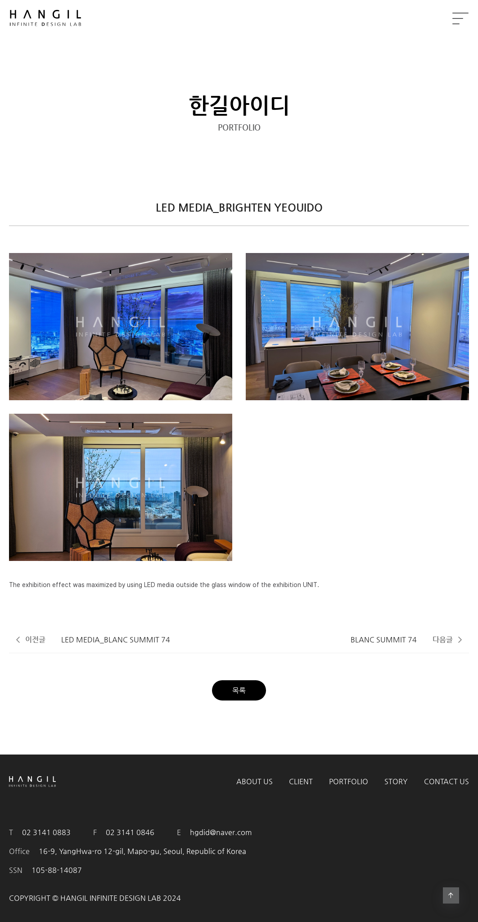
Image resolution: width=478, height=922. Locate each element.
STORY (396, 781)
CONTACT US (446, 781)
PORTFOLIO (348, 781)
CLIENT (301, 781)
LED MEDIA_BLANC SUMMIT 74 (115, 639)
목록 (239, 690)
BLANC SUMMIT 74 (384, 639)
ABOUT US (254, 781)
